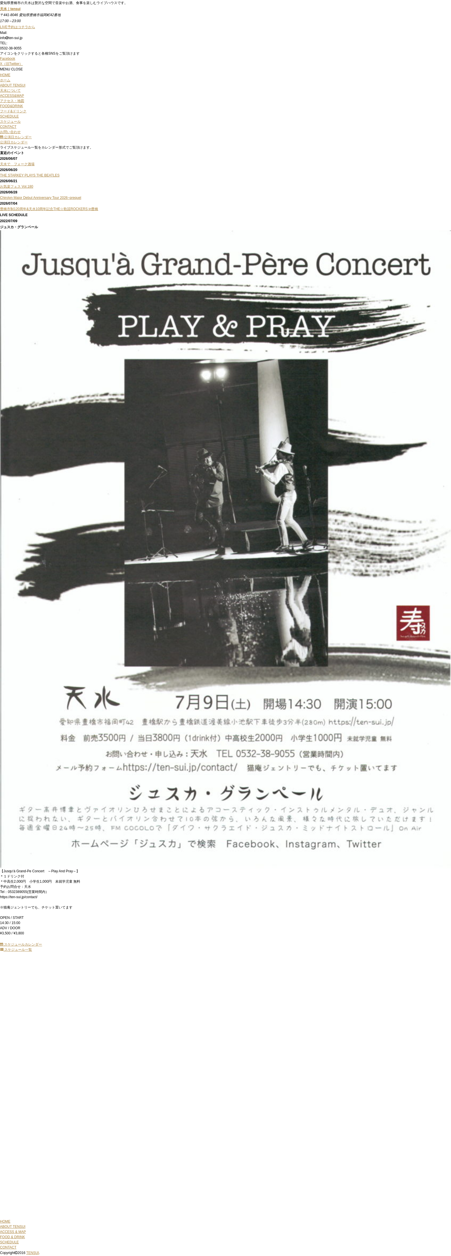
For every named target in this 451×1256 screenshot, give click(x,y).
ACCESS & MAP (13, 1232)
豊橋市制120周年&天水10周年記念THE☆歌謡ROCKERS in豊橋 (49, 209)
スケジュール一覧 (16, 950)
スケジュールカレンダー (21, 944)
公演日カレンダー (16, 137)
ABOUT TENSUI (12, 1227)
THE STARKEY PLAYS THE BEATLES (30, 175)
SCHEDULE (9, 1242)
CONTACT (8, 1247)
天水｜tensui (10, 9)
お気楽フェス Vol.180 (16, 187)
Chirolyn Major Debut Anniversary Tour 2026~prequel (40, 198)
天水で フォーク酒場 (17, 164)
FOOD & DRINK (12, 1237)
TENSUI (32, 1253)
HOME (5, 1221)
